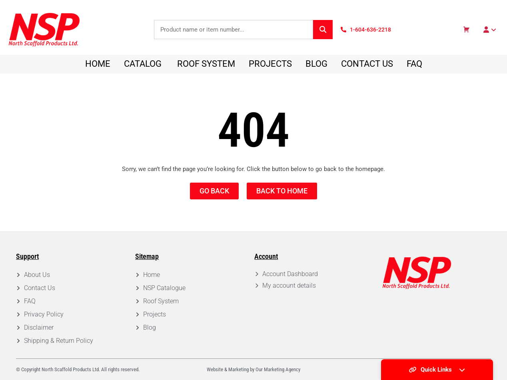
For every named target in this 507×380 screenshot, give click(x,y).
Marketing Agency (282, 369)
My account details (289, 285)
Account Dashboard (290, 274)
